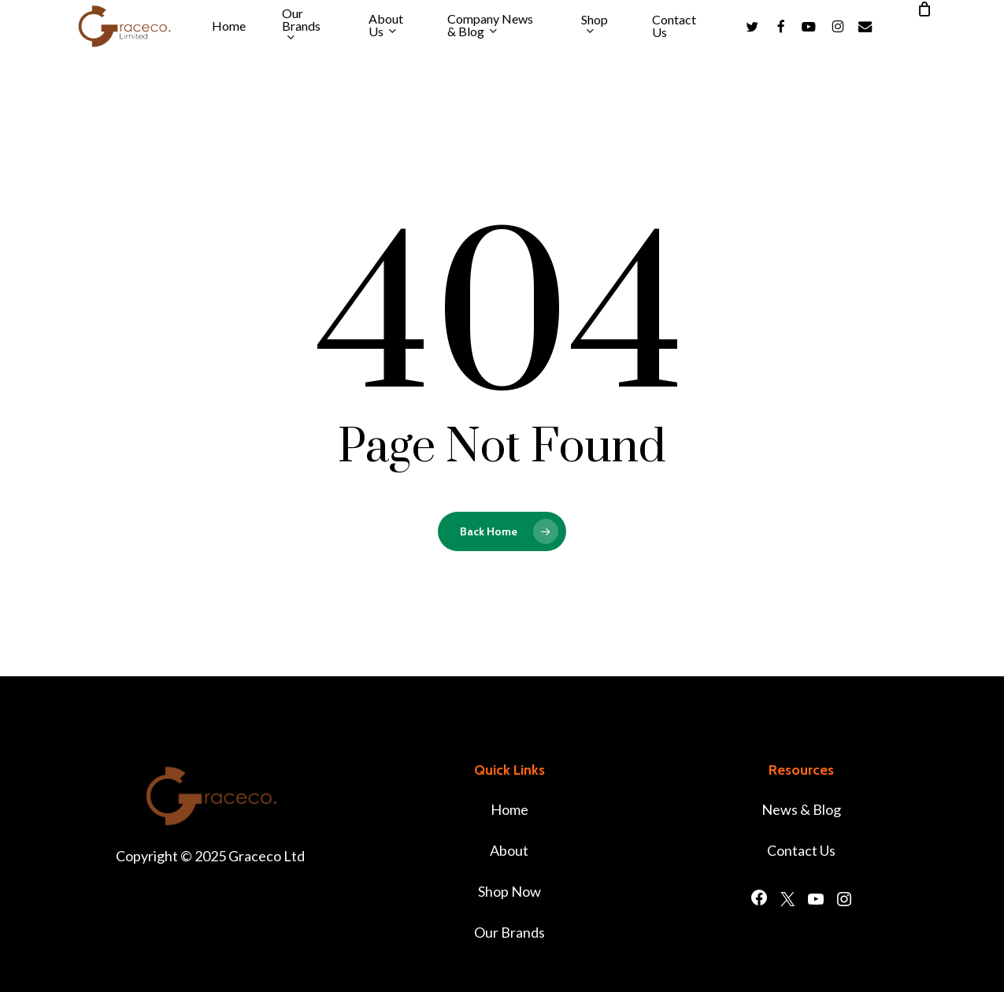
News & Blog (801, 809)
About (509, 850)
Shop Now (509, 891)
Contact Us (801, 850)
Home (509, 809)
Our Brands (509, 932)
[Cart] (924, 8)
